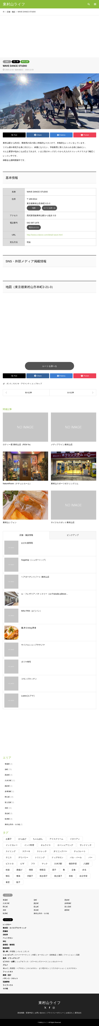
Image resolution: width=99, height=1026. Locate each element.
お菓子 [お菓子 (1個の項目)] (9, 839)
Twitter (45, 1008)
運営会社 (78, 1013)
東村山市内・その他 (12, 824)
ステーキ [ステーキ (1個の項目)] (26, 851)
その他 (5, 989)
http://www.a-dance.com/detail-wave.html (44, 235)
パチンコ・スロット (10, 978)
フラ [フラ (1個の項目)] (33, 863)
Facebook (49, 1008)
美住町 (7, 813)
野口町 (7, 797)
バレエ (19, 951)
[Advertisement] (49, 36)
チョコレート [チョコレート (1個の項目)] (80, 851)
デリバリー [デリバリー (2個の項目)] (23, 857)
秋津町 (7, 819)
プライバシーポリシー (55, 1013)
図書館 (5, 931)
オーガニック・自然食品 (47, 955)
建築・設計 (7, 975)
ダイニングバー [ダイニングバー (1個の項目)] (60, 851)
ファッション (69, 955)
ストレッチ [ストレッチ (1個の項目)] (42, 851)
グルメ (5, 965)
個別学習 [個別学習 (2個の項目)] (73, 863)
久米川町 (8, 781)
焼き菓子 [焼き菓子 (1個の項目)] (58, 876)
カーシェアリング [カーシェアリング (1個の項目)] (65, 845)
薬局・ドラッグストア (11, 958)
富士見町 (8, 802)
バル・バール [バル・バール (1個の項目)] (76, 857)
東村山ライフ (49, 1003)
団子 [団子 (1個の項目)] (54, 870)
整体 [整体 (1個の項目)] (18, 876)
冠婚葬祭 (6, 982)
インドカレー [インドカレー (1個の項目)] (12, 845)
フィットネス (8, 972)
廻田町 (67, 910)
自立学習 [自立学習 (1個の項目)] (83, 876)
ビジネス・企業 (9, 962)
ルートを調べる (49, 208)
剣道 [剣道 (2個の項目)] (8, 870)
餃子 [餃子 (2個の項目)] (18, 882)
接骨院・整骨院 (9, 945)
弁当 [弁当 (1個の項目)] (84, 870)
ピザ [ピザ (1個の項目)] (22, 863)
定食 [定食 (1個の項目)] (74, 870)
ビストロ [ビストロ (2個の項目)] (10, 863)
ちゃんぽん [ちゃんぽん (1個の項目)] (38, 839)
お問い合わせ (40, 1013)
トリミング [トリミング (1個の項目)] (40, 857)
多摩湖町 (8, 791)
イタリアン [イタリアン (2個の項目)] (75, 839)
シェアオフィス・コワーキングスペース (32, 962)
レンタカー (7, 925)
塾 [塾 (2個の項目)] (64, 870)
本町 (7, 62)
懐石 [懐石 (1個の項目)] (8, 876)
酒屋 (60, 955)
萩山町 (36, 907)
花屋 (78, 955)
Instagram (54, 1008)
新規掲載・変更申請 (25, 1013)
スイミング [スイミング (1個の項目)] (11, 851)
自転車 (5, 935)
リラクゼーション (58, 968)
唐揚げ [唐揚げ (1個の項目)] (19, 870)
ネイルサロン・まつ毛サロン (38, 968)
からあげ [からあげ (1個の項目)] (22, 839)
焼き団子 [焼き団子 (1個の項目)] (44, 876)
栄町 (6, 769)
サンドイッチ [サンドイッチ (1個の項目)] (86, 845)
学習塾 (12, 951)
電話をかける (34, 227)
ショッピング (8, 955)
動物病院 (6, 948)
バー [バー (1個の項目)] (90, 857)
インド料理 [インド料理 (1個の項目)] (29, 845)
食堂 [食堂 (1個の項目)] (8, 882)
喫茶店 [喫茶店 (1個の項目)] (43, 870)
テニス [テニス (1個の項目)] (9, 857)
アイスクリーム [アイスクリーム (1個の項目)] (56, 839)
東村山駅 (25, 62)
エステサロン (72, 968)
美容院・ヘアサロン (17, 968)
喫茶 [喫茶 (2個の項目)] (31, 870)
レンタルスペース (56, 962)
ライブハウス (8, 985)
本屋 (34, 955)
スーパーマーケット (22, 955)
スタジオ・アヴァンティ (21, 384)
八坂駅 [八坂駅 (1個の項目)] (86, 863)
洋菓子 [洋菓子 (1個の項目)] (30, 876)
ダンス (8, 384)
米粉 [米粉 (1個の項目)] (71, 876)
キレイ (5, 968)
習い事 (15, 62)
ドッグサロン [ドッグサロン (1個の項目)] (57, 857)
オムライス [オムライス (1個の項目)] (46, 845)
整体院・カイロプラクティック (14, 928)
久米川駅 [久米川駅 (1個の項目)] (58, 863)
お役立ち (69, 1013)
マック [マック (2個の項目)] (45, 863)
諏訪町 (7, 786)
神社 (4, 941)
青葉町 (7, 764)
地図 (33, 208)
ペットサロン (8, 938)
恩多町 (7, 775)
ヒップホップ (37, 384)
